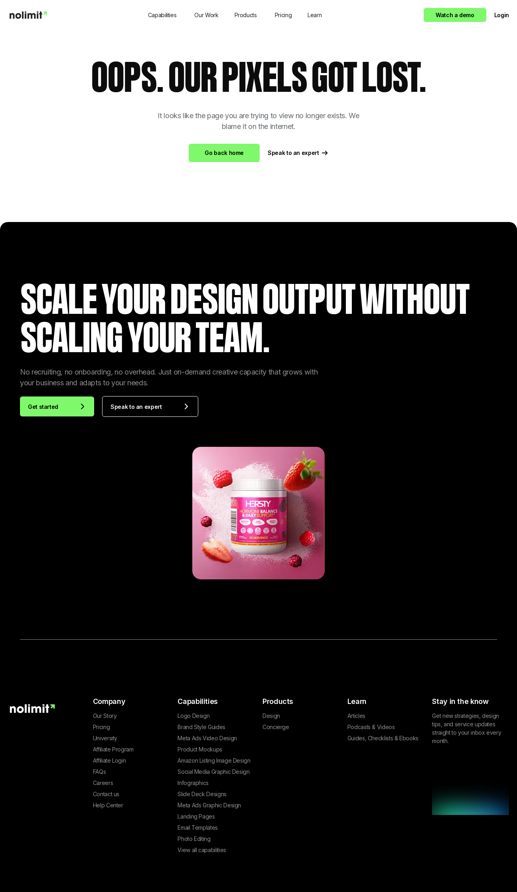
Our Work (206, 15)
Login (501, 15)
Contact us (106, 794)
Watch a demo (455, 15)
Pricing (283, 15)
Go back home (224, 152)
